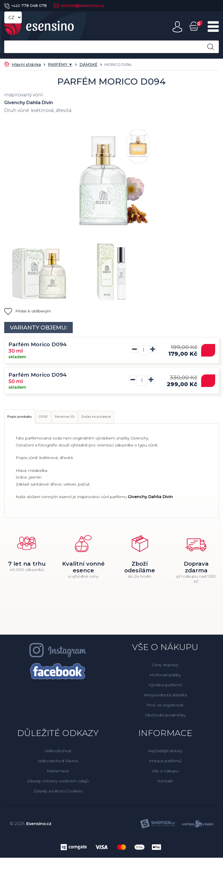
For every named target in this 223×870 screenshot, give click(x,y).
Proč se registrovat (165, 708)
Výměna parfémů (165, 687)
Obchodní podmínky (165, 718)
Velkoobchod (57, 753)
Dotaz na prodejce (145, 418)
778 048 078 (25, 5)
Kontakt (165, 784)
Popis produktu (28, 418)
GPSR (64, 418)
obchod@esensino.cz (78, 5)
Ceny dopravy (165, 667)
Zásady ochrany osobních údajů (58, 784)
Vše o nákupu (165, 773)
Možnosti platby (165, 677)
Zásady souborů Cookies (58, 794)
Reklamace (58, 773)
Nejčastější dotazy (165, 753)
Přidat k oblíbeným (27, 311)
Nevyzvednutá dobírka (165, 698)
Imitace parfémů (165, 763)
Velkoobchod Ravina (57, 763)
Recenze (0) (97, 418)
